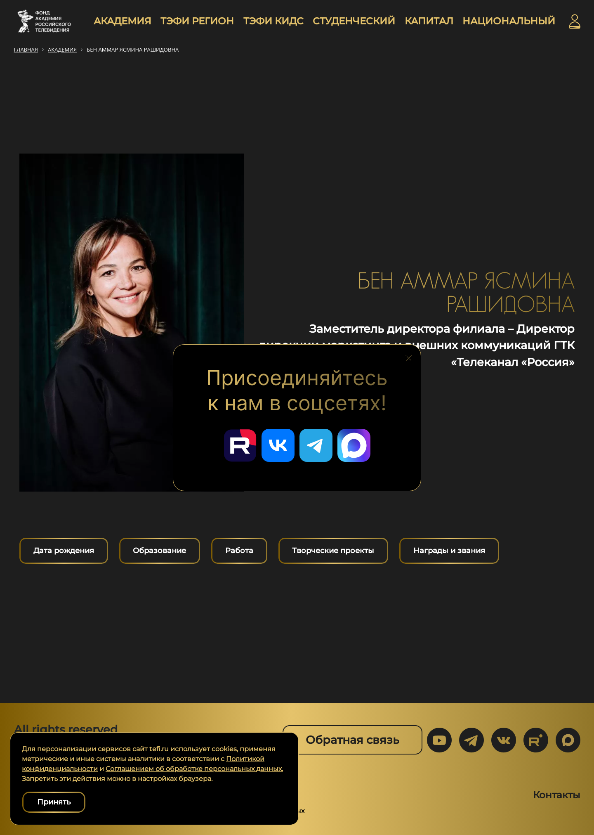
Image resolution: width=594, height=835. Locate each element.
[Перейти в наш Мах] (353, 445)
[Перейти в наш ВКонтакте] (278, 445)
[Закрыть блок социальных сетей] (408, 355)
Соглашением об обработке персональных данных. (194, 769)
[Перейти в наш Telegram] (315, 445)
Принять (54, 802)
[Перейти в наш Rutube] (240, 445)
